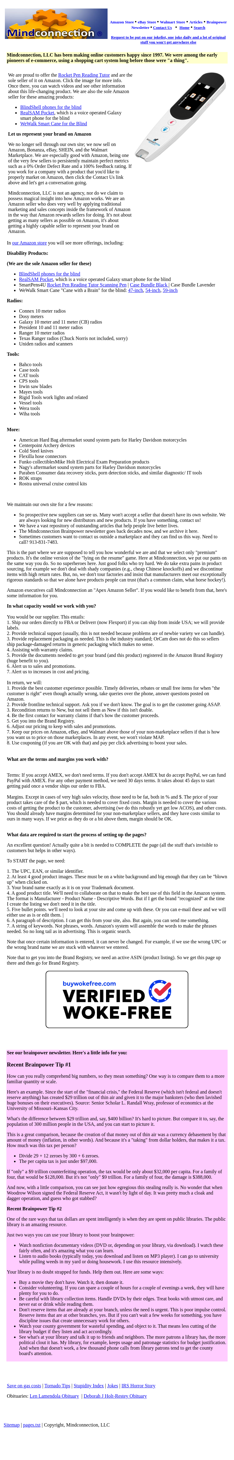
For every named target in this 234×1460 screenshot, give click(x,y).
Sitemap (12, 1424)
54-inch (152, 290)
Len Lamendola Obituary (54, 1396)
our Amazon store (29, 242)
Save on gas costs (24, 1385)
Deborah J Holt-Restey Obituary (115, 1396)
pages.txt (32, 1424)
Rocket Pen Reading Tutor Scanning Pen (86, 284)
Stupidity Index (89, 1385)
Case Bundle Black (149, 284)
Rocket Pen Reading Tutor (84, 75)
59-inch (170, 290)
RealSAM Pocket (37, 112)
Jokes (112, 1385)
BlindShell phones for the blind (50, 107)
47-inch (135, 290)
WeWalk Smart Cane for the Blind (53, 123)
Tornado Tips (57, 1385)
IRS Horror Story (138, 1385)
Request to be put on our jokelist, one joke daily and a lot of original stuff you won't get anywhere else (168, 39)
